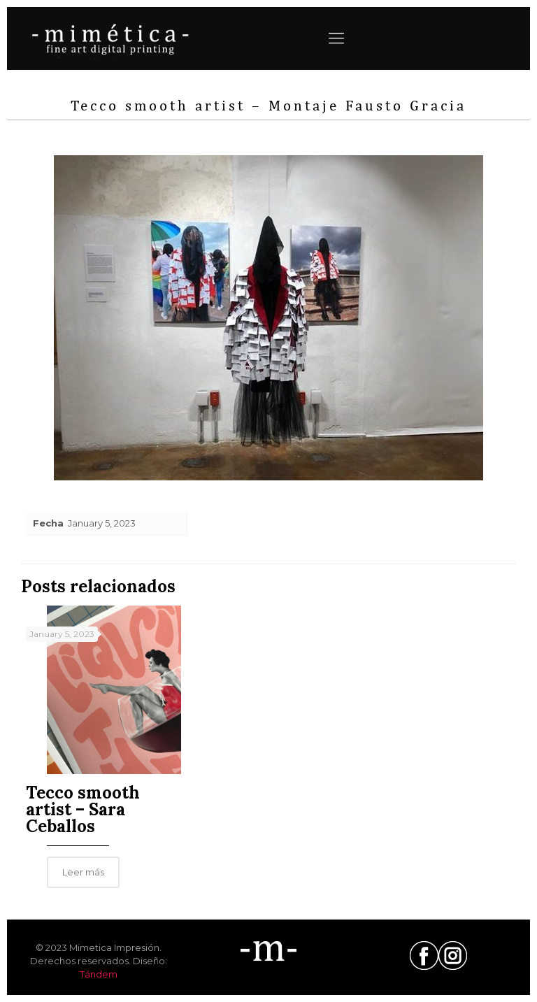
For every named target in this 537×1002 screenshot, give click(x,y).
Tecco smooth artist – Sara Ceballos (83, 809)
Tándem (98, 974)
